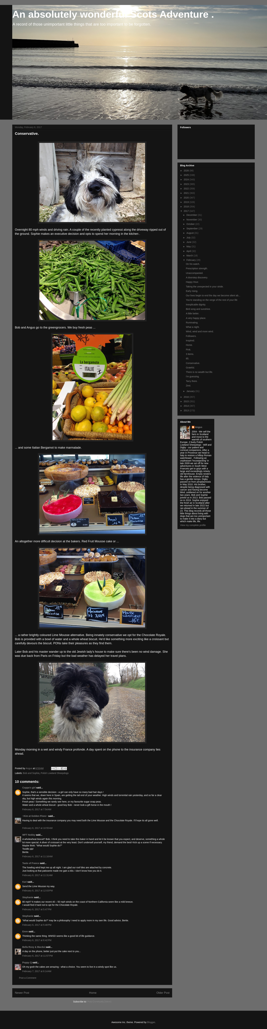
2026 (187, 170)
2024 (187, 179)
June (189, 242)
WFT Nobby (28, 834)
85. (187, 358)
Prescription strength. (197, 268)
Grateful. (190, 367)
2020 (187, 197)
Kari (24, 882)
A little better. (192, 313)
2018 (187, 206)
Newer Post (22, 992)
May (188, 246)
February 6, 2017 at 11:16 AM (37, 856)
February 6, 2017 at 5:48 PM (36, 925)
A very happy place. (196, 318)
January (190, 391)
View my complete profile (193, 525)
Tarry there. (192, 381)
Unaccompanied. (194, 273)
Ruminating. (192, 322)
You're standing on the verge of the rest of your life (211, 300)
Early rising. (192, 291)
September (192, 228)
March (189, 255)
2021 (187, 193)
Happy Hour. (192, 282)
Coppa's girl (29, 787)
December (192, 215)
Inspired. (190, 340)
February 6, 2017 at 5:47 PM (36, 909)
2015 (187, 401)
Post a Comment (27, 978)
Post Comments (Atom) (99, 1001)
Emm (25, 931)
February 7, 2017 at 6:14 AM (36, 971)
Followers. (191, 336)
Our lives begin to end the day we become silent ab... (213, 295)
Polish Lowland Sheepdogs (55, 773)
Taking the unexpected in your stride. (205, 286)
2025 (187, 175)
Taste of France (30, 863)
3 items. (190, 354)
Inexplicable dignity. (196, 304)
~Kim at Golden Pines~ (35, 816)
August (190, 233)
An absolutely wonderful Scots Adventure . (113, 14)
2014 (187, 406)
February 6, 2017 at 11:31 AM (37, 875)
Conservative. (193, 363)
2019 (187, 202)
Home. (189, 345)
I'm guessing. (192, 376)
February (191, 260)
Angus (198, 427)
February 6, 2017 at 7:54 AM (36, 809)
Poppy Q (27, 962)
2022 (187, 188)
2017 (187, 211)
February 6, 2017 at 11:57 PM (37, 955)
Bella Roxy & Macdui (33, 947)
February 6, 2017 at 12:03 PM (37, 890)
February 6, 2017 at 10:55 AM (37, 828)
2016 (187, 397)
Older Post (163, 992)
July (188, 237)
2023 (187, 184)
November (192, 219)
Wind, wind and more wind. (200, 331)
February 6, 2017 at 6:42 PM (36, 940)
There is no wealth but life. (199, 372)
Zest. (188, 385)
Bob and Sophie (31, 773)
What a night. (193, 327)
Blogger (151, 1022)
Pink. (188, 349)
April (189, 251)
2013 (187, 410)
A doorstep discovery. (197, 277)
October (190, 224)
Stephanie (27, 897)
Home (92, 992)
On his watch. (193, 264)
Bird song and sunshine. (198, 309)
